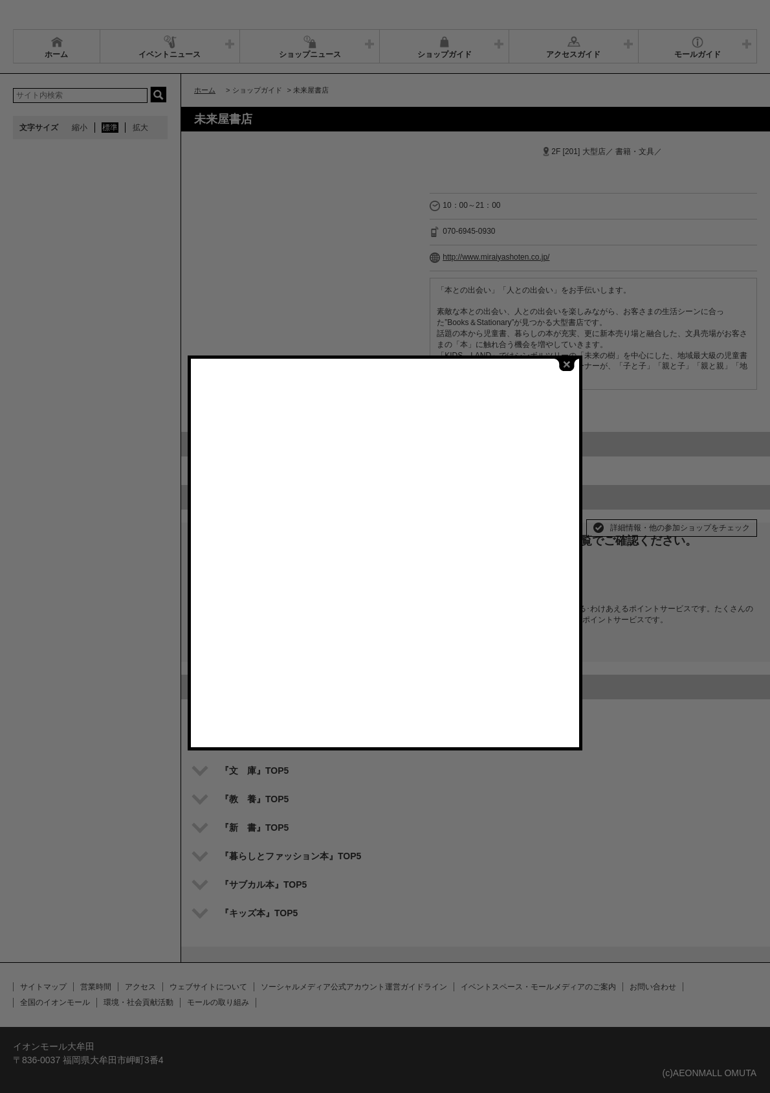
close (567, 362)
